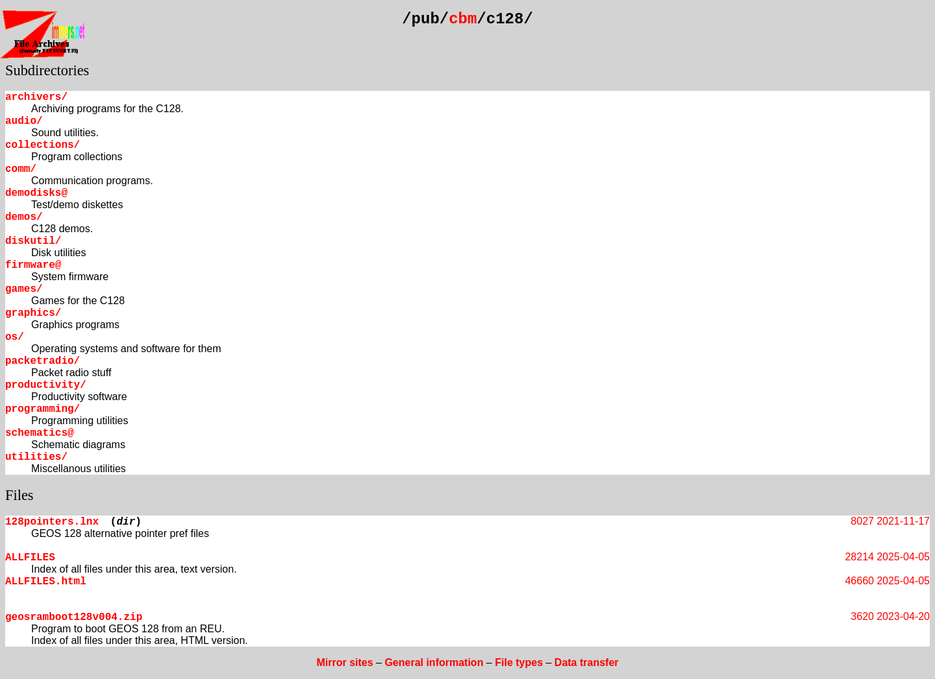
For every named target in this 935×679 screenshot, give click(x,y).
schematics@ (39, 433)
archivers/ (36, 97)
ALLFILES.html (45, 582)
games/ (24, 289)
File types (519, 662)
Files (19, 495)
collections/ (42, 145)
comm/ (20, 169)
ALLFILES (30, 558)
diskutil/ (33, 241)
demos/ (24, 217)
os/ (14, 337)
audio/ (24, 121)
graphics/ (33, 313)
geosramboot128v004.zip (73, 617)
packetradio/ (42, 361)
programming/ (42, 409)
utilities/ (36, 457)
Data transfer (587, 662)
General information (433, 662)
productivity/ (45, 385)
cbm (463, 19)
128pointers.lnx (52, 522)
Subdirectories (47, 70)
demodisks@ (36, 193)
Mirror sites (344, 662)
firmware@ (33, 265)
